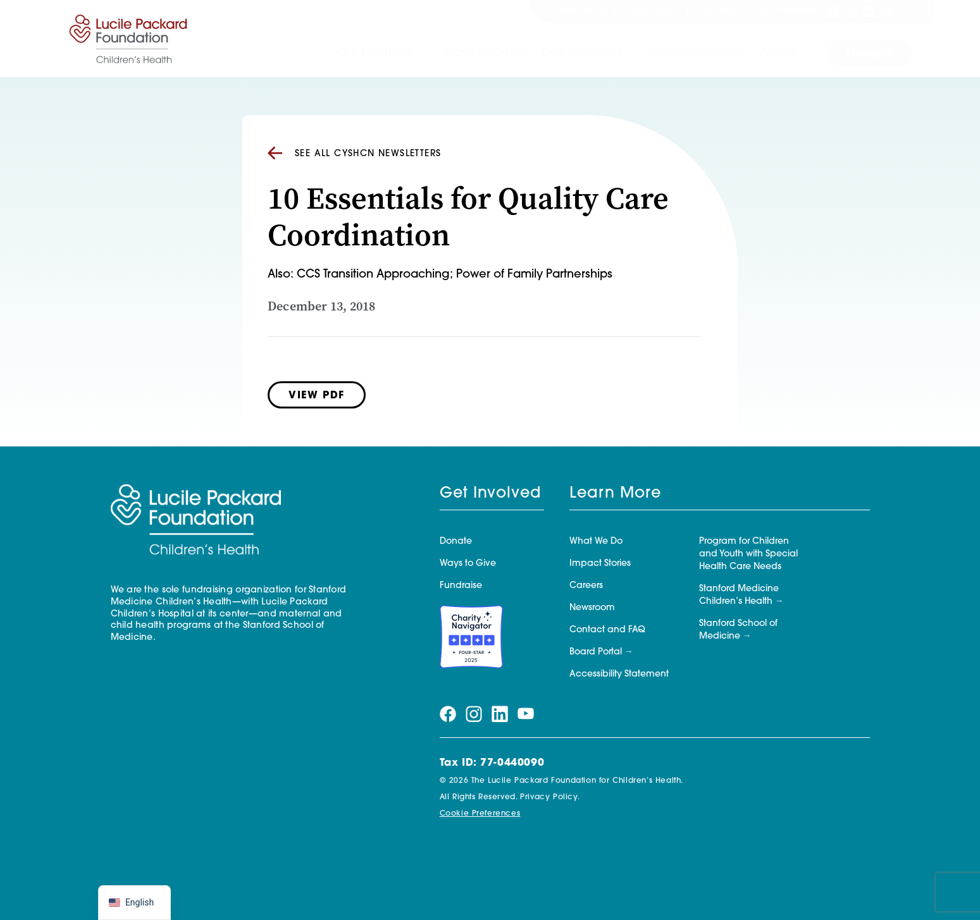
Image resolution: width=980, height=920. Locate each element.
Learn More (615, 493)
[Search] (907, 11)
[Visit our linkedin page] (868, 11)
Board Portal (595, 652)
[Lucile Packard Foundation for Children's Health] (128, 38)
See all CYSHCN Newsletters (354, 154)
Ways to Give (482, 53)
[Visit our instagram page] (851, 11)
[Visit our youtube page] (886, 11)
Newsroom (592, 608)
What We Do (596, 541)
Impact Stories (696, 53)
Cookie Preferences (480, 814)
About (778, 53)
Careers (586, 586)
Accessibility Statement (619, 674)
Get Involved (582, 53)
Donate (870, 54)
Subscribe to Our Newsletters (757, 11)
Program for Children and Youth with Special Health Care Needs (748, 554)
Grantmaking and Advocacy (613, 11)
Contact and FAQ (607, 630)
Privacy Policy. (550, 797)
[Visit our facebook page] (833, 11)
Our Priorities (374, 53)
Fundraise (461, 586)
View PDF (316, 396)
